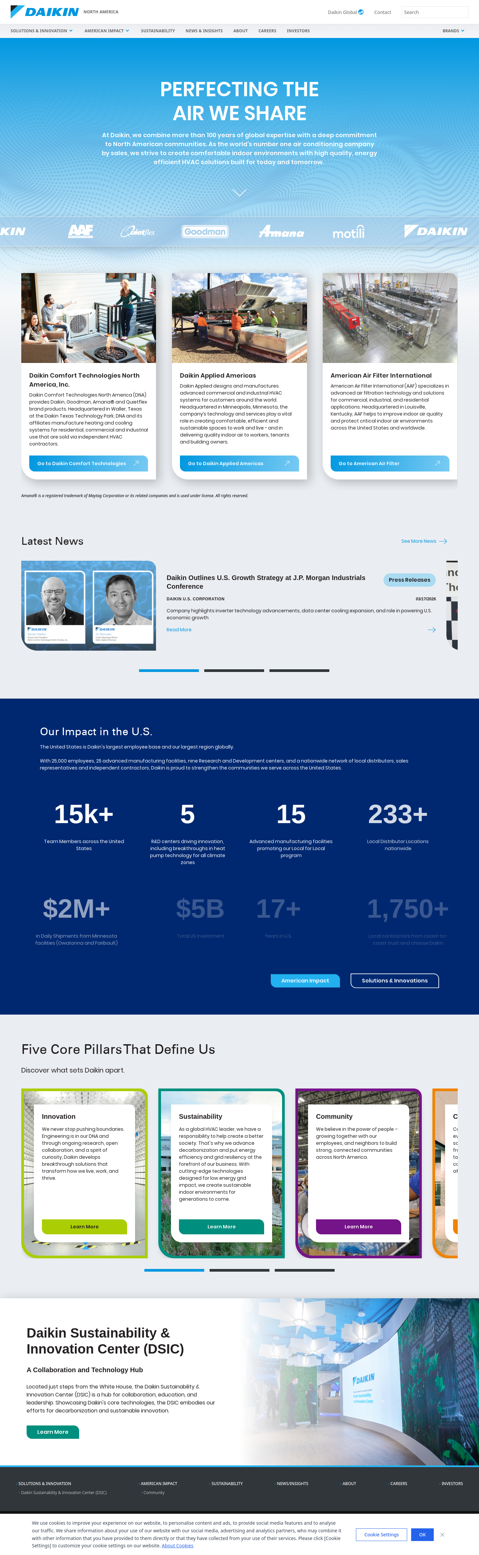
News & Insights (204, 31)
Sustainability (158, 31)
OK (422, 1534)
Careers (267, 31)
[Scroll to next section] (239, 190)
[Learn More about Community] (358, 1226)
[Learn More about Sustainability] (221, 1226)
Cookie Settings (381, 1534)
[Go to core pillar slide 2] (239, 1270)
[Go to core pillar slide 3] (305, 1270)
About (241, 31)
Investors (298, 31)
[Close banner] (442, 1534)
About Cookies (177, 1545)
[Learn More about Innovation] (84, 1226)
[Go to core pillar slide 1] (174, 1270)
